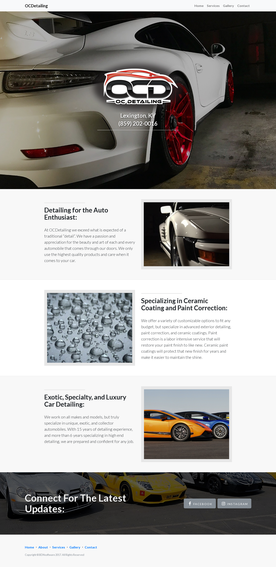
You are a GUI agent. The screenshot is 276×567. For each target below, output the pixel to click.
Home (199, 6)
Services (213, 6)
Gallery (228, 6)
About (43, 547)
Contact (243, 6)
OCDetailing (36, 5)
